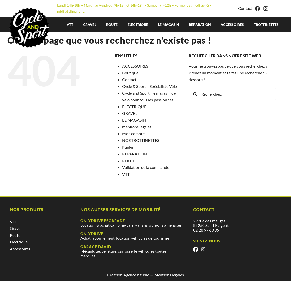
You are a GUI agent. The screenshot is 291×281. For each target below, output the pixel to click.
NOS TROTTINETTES (140, 140)
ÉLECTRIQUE (134, 106)
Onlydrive (91, 233)
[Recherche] (195, 94)
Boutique (130, 72)
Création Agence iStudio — (130, 274)
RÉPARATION (134, 153)
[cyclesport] (30, 6)
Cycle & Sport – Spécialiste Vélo (149, 86)
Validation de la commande (145, 167)
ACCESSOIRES (135, 66)
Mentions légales (169, 274)
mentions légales (136, 126)
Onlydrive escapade (102, 220)
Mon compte (133, 133)
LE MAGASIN (134, 120)
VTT (126, 174)
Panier (127, 147)
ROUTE (128, 160)
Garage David (95, 246)
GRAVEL (129, 113)
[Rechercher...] (232, 94)
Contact (245, 8)
